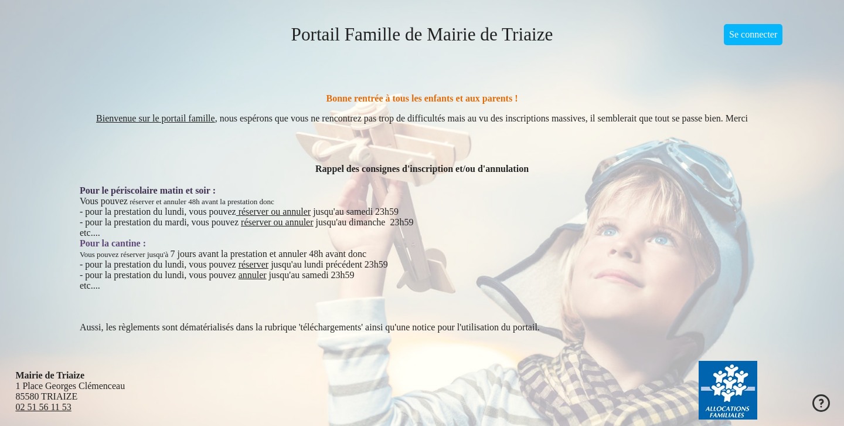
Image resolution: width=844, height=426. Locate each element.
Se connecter (753, 34)
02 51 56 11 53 (43, 407)
